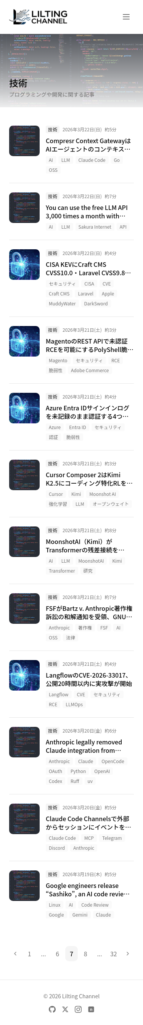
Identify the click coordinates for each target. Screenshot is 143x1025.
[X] (65, 1009)
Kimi (76, 494)
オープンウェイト (111, 503)
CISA (89, 283)
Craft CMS (59, 293)
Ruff (75, 781)
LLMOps (74, 704)
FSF (104, 627)
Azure (55, 427)
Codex (55, 781)
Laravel (85, 293)
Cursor (56, 494)
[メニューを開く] (126, 16)
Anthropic (59, 627)
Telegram (112, 838)
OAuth (55, 771)
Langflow (59, 694)
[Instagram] (78, 1009)
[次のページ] (127, 953)
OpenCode (112, 761)
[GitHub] (52, 1009)
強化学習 (58, 503)
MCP (89, 838)
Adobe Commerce (90, 370)
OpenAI (102, 771)
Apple (108, 293)
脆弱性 (56, 370)
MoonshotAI (91, 560)
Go (117, 160)
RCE (115, 360)
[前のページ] (15, 953)
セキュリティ (62, 283)
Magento (58, 360)
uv (90, 781)
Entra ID (77, 427)
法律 (70, 637)
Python (78, 771)
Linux (54, 904)
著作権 (85, 627)
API (123, 226)
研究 (88, 570)
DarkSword (96, 303)
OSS (53, 169)
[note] (91, 1009)
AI (51, 160)
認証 (53, 437)
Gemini (80, 914)
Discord (57, 847)
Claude (85, 761)
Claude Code (92, 160)
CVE (107, 283)
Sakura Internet (95, 226)
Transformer (62, 570)
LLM (65, 160)
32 (113, 953)
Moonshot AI (102, 494)
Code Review (95, 904)
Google (56, 914)
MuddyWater (62, 303)
